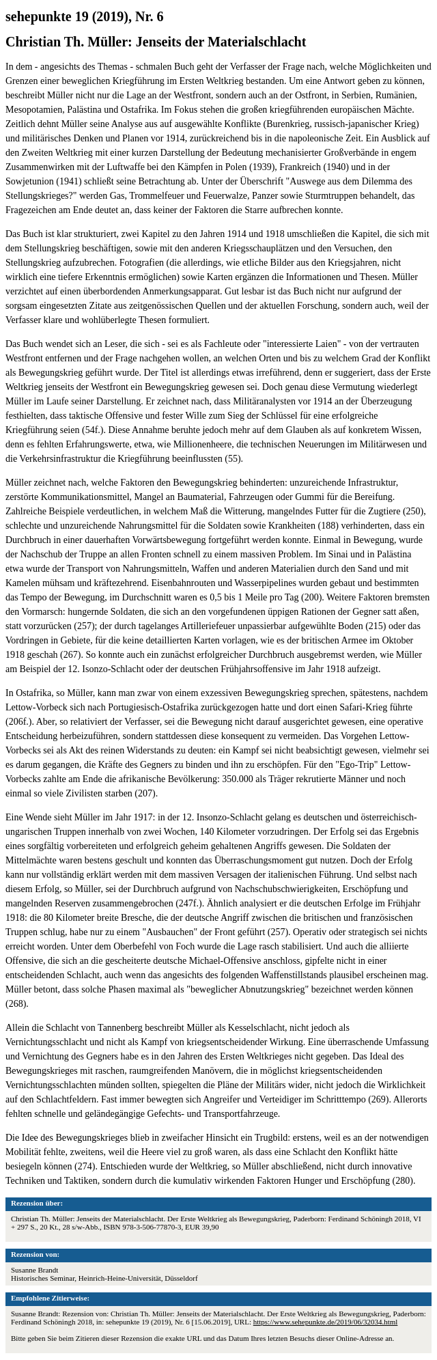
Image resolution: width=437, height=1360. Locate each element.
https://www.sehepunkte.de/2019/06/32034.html (325, 1322)
